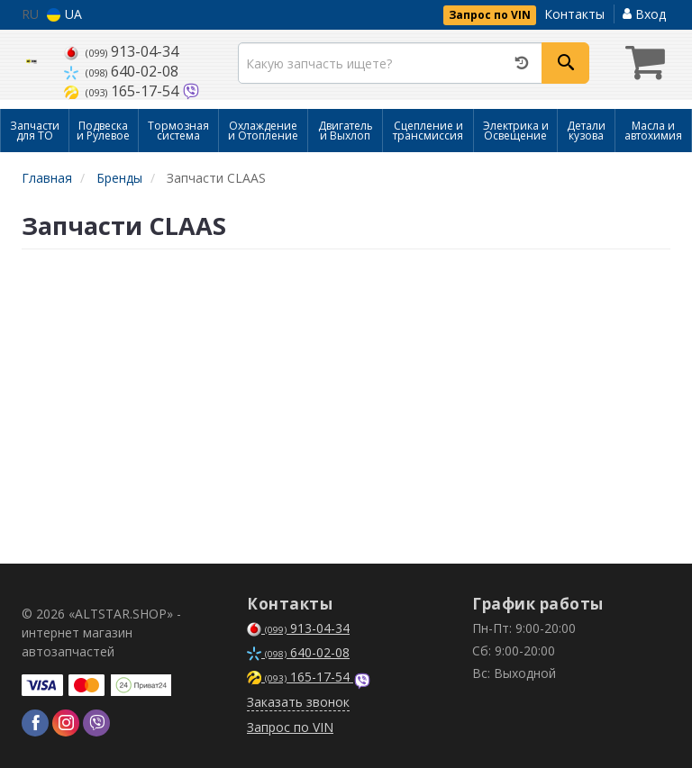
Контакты (574, 14)
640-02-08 (121, 71)
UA (64, 14)
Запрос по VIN (490, 15)
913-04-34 (121, 51)
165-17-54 (123, 91)
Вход (644, 14)
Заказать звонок (298, 701)
